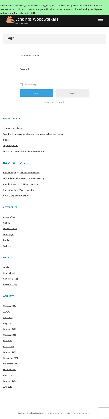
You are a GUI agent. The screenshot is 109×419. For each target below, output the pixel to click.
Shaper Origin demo (12, 128)
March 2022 (8, 346)
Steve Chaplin (9, 173)
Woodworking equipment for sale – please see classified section (33, 134)
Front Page (8, 234)
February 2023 (9, 329)
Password (24, 69)
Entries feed (9, 273)
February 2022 (9, 352)
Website (7, 246)
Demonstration (10, 229)
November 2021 (10, 364)
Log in (6, 267)
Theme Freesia (54, 413)
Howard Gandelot (11, 178)
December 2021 (10, 358)
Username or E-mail (29, 56)
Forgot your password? (54, 102)
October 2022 (9, 335)
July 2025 (7, 312)
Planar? (6, 140)
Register (72, 93)
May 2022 (7, 341)
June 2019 (7, 387)
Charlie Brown (9, 184)
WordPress (64, 413)
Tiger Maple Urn (10, 145)
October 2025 (9, 306)
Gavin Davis (8, 196)
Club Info (7, 223)
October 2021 (9, 370)
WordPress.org (10, 285)
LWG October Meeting (30, 173)
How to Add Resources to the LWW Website (23, 151)
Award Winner (9, 217)
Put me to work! (24, 196)
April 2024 (7, 317)
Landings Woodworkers (36, 19)
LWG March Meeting (29, 184)
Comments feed (10, 279)
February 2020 (9, 381)
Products (7, 240)
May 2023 (7, 323)
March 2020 (8, 375)
